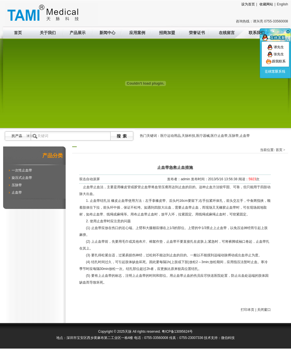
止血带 (17, 192)
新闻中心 (107, 33)
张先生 (275, 54)
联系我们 (257, 33)
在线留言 (227, 33)
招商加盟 (167, 33)
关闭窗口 (264, 310)
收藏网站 (266, 4)
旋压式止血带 (22, 178)
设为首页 (248, 4)
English (282, 4)
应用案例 (137, 33)
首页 (18, 33)
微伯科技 (228, 338)
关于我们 (48, 33)
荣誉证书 (197, 33)
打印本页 (247, 310)
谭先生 (275, 47)
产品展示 (78, 33)
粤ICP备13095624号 (177, 332)
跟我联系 (275, 61)
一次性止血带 (22, 170)
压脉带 (17, 185)
